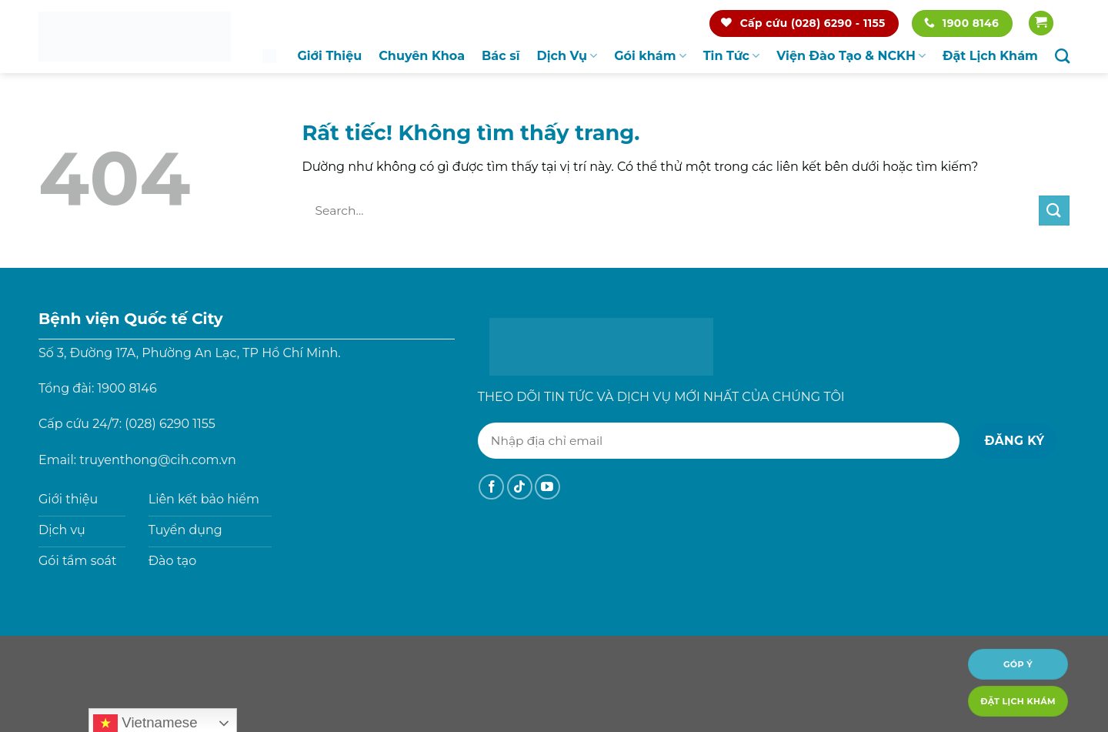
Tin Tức (731, 56)
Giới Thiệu (329, 55)
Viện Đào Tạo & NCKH (851, 56)
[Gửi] (1054, 211)
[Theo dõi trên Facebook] (491, 487)
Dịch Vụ (567, 56)
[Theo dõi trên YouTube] (547, 487)
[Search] (1062, 55)
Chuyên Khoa (422, 55)
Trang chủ (269, 55)
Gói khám (650, 56)
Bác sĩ (500, 55)
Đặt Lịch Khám (990, 55)
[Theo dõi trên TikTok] (519, 487)
